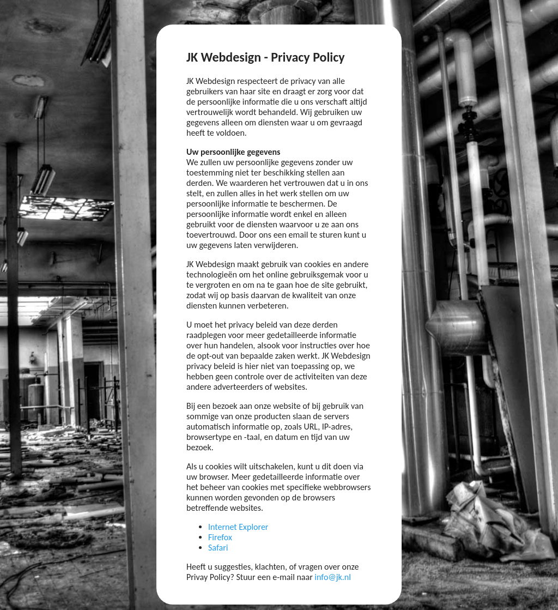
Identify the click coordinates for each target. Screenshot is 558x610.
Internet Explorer (238, 527)
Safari (218, 547)
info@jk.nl (332, 577)
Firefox (220, 537)
